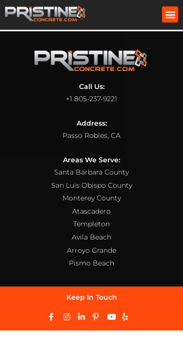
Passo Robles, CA (91, 135)
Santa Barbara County (91, 172)
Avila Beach (91, 237)
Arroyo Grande (91, 250)
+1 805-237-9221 (91, 98)
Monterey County (91, 198)
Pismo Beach (91, 263)
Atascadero (91, 211)
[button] (170, 13)
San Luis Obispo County (91, 185)
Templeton (91, 224)
